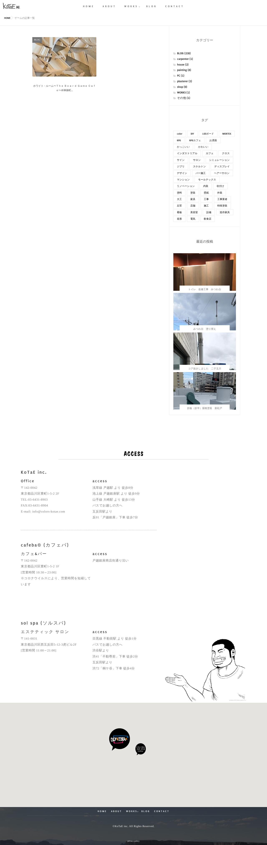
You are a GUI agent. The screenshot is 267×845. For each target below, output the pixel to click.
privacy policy (133, 841)
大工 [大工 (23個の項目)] (179, 199)
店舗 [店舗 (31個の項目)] (192, 205)
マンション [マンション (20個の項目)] (183, 179)
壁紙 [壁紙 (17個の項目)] (206, 192)
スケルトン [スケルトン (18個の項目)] (199, 166)
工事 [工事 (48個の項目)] (206, 199)
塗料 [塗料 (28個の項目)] (179, 192)
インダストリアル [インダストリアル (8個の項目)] (187, 153)
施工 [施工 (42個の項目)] (206, 205)
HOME (102, 811)
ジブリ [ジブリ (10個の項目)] (181, 166)
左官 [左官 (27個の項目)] (179, 205)
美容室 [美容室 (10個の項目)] (194, 212)
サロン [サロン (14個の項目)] (197, 160)
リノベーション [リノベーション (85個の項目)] (186, 186)
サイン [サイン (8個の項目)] (181, 160)
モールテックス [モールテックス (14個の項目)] (207, 179)
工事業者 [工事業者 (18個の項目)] (222, 199)
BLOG (145, 811)
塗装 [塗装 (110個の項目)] (192, 192)
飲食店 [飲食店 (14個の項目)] (207, 218)
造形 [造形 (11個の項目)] (179, 218)
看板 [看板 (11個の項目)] (179, 212)
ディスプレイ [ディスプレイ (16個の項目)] (222, 166)
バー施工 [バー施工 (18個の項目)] (201, 173)
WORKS (131, 811)
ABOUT (116, 811)
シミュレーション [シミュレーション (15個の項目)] (219, 160)
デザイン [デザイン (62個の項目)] (182, 173)
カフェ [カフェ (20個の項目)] (210, 153)
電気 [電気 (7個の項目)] (192, 218)
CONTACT (161, 811)
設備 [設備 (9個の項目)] (208, 212)
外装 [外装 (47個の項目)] (219, 192)
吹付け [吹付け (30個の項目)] (220, 186)
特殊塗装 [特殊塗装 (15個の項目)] (222, 205)
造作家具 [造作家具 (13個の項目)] (225, 212)
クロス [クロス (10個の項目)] (226, 153)
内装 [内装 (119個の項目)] (205, 186)
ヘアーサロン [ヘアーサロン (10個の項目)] (221, 173)
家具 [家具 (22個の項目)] (192, 199)
